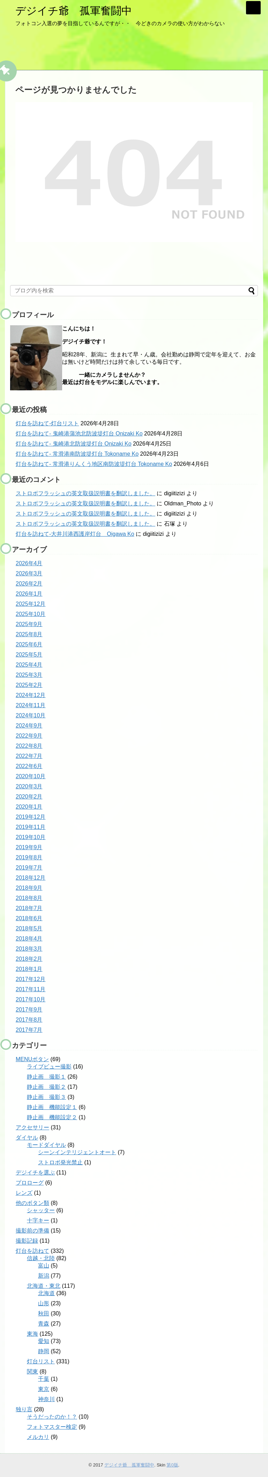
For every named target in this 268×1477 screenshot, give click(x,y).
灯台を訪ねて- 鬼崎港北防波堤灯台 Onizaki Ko (74, 444)
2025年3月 (29, 675)
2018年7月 (29, 908)
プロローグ (30, 1183)
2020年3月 (29, 786)
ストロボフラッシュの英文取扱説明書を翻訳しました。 (85, 493)
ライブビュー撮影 (49, 1067)
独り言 (24, 1409)
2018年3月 (29, 949)
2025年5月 (29, 655)
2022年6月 (29, 766)
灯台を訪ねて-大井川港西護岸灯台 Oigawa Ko (75, 534)
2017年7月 (29, 1030)
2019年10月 (30, 837)
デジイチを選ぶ (35, 1173)
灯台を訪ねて (32, 1251)
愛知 (43, 1341)
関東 (32, 1372)
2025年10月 (30, 614)
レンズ (24, 1193)
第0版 (172, 1465)
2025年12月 (30, 604)
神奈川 (46, 1399)
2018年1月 (29, 969)
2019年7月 (29, 868)
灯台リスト (41, 1361)
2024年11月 (30, 705)
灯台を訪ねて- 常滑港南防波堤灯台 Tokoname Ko (77, 454)
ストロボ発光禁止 (60, 1162)
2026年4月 (29, 563)
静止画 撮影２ (46, 1087)
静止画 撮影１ (46, 1077)
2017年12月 (30, 979)
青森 (43, 1324)
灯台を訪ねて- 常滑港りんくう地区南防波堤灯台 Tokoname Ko (94, 464)
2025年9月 (29, 624)
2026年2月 (29, 584)
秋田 (43, 1313)
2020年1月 (29, 807)
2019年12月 (30, 817)
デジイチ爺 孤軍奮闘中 (73, 10)
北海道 (46, 1293)
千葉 (43, 1379)
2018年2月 (29, 959)
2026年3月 (29, 573)
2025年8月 (29, 634)
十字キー (38, 1220)
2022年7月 (29, 756)
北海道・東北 (43, 1286)
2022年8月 (29, 746)
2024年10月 (30, 715)
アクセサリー (32, 1127)
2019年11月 (30, 827)
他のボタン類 (32, 1203)
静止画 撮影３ (46, 1097)
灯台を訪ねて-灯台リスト (47, 423)
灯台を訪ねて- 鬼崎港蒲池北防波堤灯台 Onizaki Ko (79, 433)
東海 (32, 1334)
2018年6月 (29, 918)
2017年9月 (29, 1010)
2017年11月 (30, 989)
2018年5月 (29, 928)
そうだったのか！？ (52, 1417)
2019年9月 (29, 847)
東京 (43, 1389)
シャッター (41, 1210)
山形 (43, 1303)
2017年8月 (29, 1020)
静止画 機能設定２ (52, 1117)
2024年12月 (30, 695)
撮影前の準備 (32, 1231)
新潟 (43, 1276)
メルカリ (38, 1437)
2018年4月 (29, 939)
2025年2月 (29, 685)
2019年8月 (29, 857)
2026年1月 (29, 594)
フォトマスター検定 (52, 1427)
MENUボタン (32, 1059)
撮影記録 (27, 1241)
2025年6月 (29, 644)
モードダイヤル (46, 1145)
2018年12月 (30, 878)
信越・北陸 (41, 1258)
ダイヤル (27, 1138)
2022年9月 (29, 736)
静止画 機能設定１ (52, 1107)
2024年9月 (29, 726)
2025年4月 (29, 665)
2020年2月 (29, 797)
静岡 (43, 1351)
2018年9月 (29, 888)
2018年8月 (29, 898)
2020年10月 (30, 776)
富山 (43, 1266)
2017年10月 (30, 999)
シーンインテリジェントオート (77, 1152)
